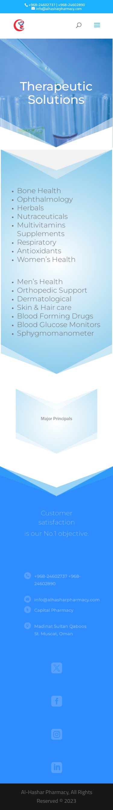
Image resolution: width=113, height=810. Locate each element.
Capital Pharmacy (54, 610)
